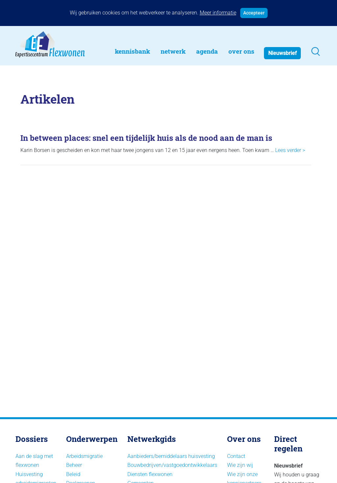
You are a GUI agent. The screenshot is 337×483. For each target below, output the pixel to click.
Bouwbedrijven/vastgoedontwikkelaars (172, 465)
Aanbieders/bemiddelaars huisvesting (171, 456)
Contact (236, 456)
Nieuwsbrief (282, 53)
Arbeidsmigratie (84, 456)
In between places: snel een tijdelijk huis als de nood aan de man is (146, 138)
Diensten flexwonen (149, 474)
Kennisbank (132, 51)
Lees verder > (290, 150)
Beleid (73, 474)
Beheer (74, 465)
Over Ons (241, 51)
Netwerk (173, 51)
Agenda (207, 51)
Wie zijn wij (240, 465)
